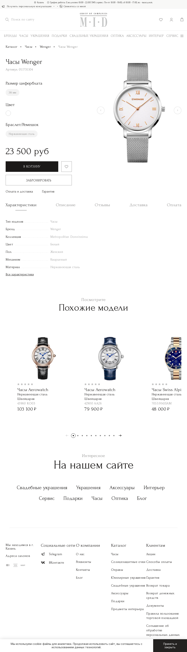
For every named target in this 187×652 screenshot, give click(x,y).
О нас (80, 554)
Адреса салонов (18, 556)
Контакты (83, 570)
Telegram (51, 554)
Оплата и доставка (19, 191)
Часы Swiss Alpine (169, 389)
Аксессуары (122, 488)
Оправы (117, 570)
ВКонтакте (52, 562)
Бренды (10, 36)
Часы (23, 36)
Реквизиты (83, 562)
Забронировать (38, 180)
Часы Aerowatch (32, 389)
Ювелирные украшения (128, 577)
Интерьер (156, 36)
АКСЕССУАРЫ (136, 36)
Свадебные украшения (89, 36)
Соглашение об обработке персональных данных (163, 630)
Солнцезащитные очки (128, 562)
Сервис (172, 36)
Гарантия (48, 191)
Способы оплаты (159, 562)
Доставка (153, 570)
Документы (155, 605)
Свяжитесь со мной (73, 6)
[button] (73, 435)
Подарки (59, 36)
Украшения (40, 36)
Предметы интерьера (127, 609)
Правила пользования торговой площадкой (162, 616)
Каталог (11, 47)
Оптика (117, 36)
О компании (88, 545)
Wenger (45, 47)
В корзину (31, 166)
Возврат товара (158, 585)
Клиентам (155, 545)
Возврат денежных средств (160, 595)
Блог (142, 498)
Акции (150, 554)
